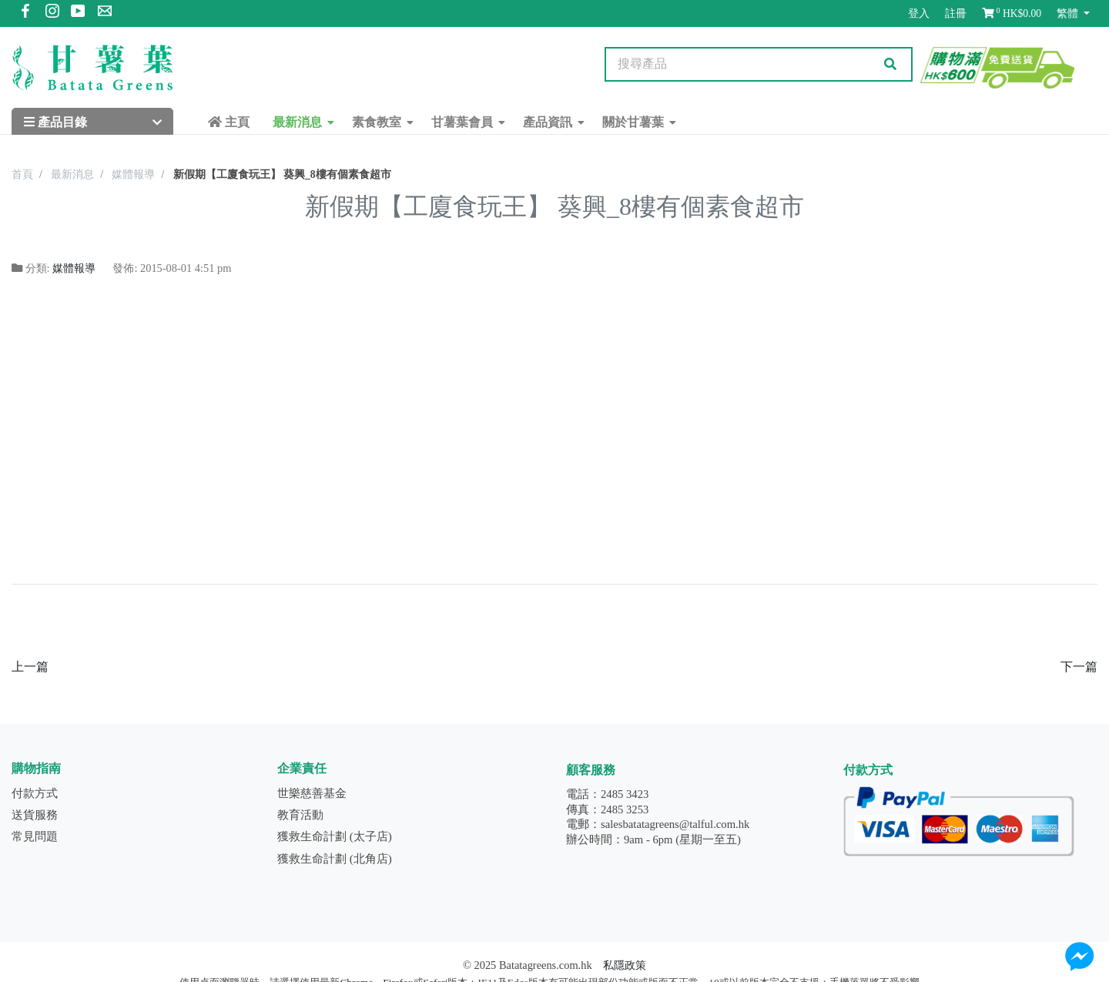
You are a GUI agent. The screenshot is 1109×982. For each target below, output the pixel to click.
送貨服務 (35, 814)
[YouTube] (78, 13)
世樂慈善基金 (312, 792)
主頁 (229, 122)
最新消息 (297, 122)
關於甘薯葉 (633, 122)
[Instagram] (52, 13)
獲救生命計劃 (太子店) (334, 836)
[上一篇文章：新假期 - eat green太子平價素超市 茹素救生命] (30, 666)
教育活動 (300, 814)
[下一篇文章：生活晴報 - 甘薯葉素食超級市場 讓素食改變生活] (1078, 666)
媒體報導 (73, 268)
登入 (919, 13)
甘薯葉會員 (462, 122)
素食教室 (376, 122)
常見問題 (35, 836)
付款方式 (35, 792)
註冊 (956, 13)
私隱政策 (624, 965)
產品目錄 (55, 122)
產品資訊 (547, 122)
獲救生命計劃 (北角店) (334, 858)
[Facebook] (25, 13)
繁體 (1069, 13)
